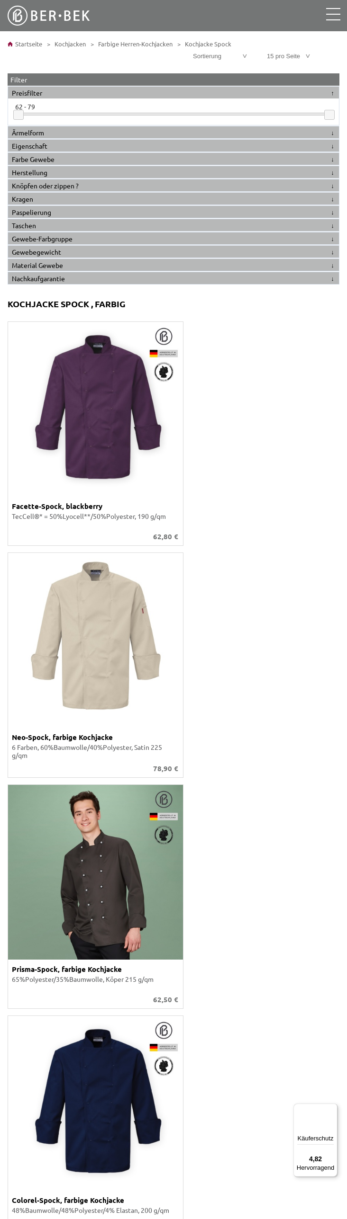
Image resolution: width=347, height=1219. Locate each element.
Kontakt (23, 915)
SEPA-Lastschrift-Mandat (47, 1086)
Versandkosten (318, 778)
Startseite (25, 44)
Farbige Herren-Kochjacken (135, 44)
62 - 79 (25, 106)
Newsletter (28, 1103)
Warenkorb (27, 932)
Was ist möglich (34, 941)
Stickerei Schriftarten (43, 864)
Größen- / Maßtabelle (43, 949)
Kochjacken (69, 44)
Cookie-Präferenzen (41, 1009)
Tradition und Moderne (45, 1094)
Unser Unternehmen (42, 839)
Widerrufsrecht (34, 1026)
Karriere (23, 881)
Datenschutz (30, 992)
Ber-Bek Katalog (35, 847)
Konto (20, 924)
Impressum (27, 1018)
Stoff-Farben (30, 856)
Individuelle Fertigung (44, 873)
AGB (17, 983)
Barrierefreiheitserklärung (50, 1001)
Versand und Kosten (41, 1069)
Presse (21, 1035)
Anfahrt (22, 1077)
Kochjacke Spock (207, 44)
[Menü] (332, 1109)
